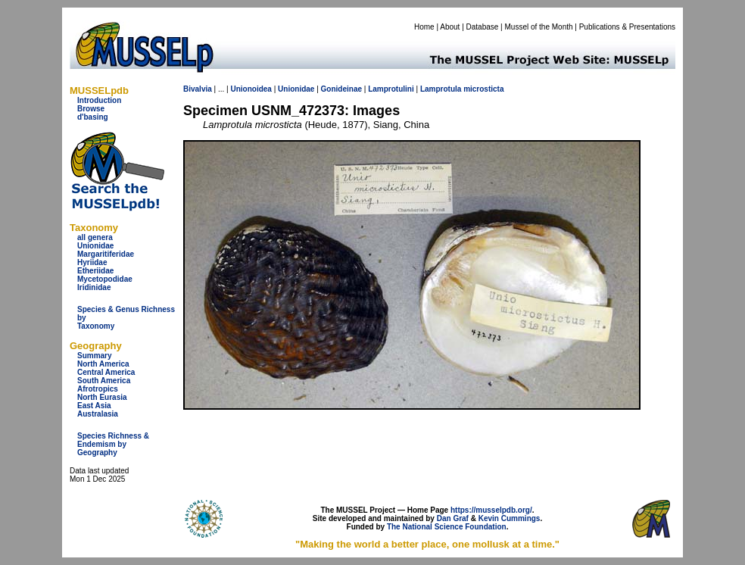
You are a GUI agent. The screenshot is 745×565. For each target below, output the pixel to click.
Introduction (99, 100)
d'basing (92, 117)
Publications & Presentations (627, 27)
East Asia (94, 405)
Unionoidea (250, 89)
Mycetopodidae (104, 279)
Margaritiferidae (105, 254)
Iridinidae (94, 287)
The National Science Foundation (447, 527)
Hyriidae (92, 262)
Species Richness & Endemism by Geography (113, 444)
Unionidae (95, 246)
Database (482, 27)
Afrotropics (97, 389)
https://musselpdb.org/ (491, 510)
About (450, 27)
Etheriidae (95, 271)
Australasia (97, 414)
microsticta (483, 89)
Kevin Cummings (509, 518)
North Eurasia (102, 397)
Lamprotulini (391, 89)
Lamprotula (440, 89)
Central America (106, 372)
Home (424, 27)
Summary (94, 355)
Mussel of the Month (539, 27)
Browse (90, 109)
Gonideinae (341, 89)
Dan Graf (453, 518)
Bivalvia (197, 89)
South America (103, 380)
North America (103, 364)
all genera (95, 237)
